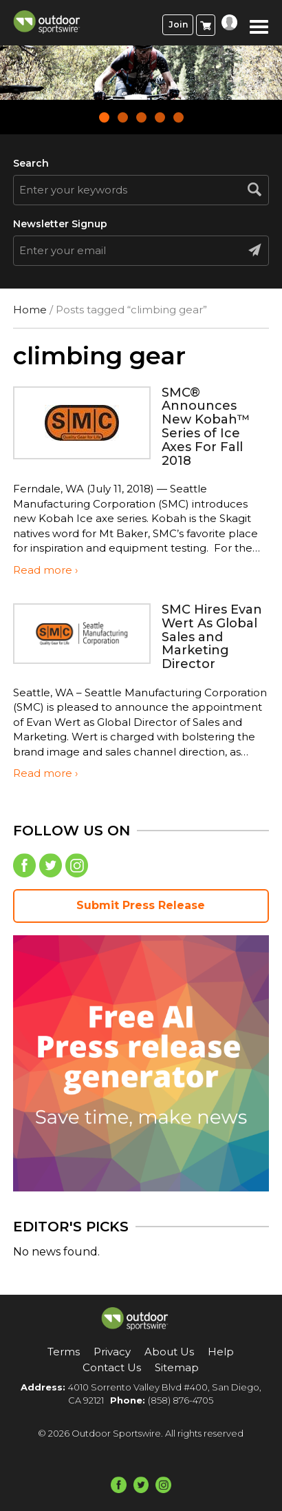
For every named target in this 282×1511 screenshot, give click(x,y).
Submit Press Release (140, 905)
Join (178, 24)
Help (221, 1351)
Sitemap (177, 1367)
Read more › (45, 569)
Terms (63, 1351)
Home (30, 309)
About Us (169, 1351)
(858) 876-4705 (180, 1400)
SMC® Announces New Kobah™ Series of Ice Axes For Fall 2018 (206, 426)
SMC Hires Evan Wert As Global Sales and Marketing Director (212, 636)
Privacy (112, 1351)
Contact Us (112, 1367)
